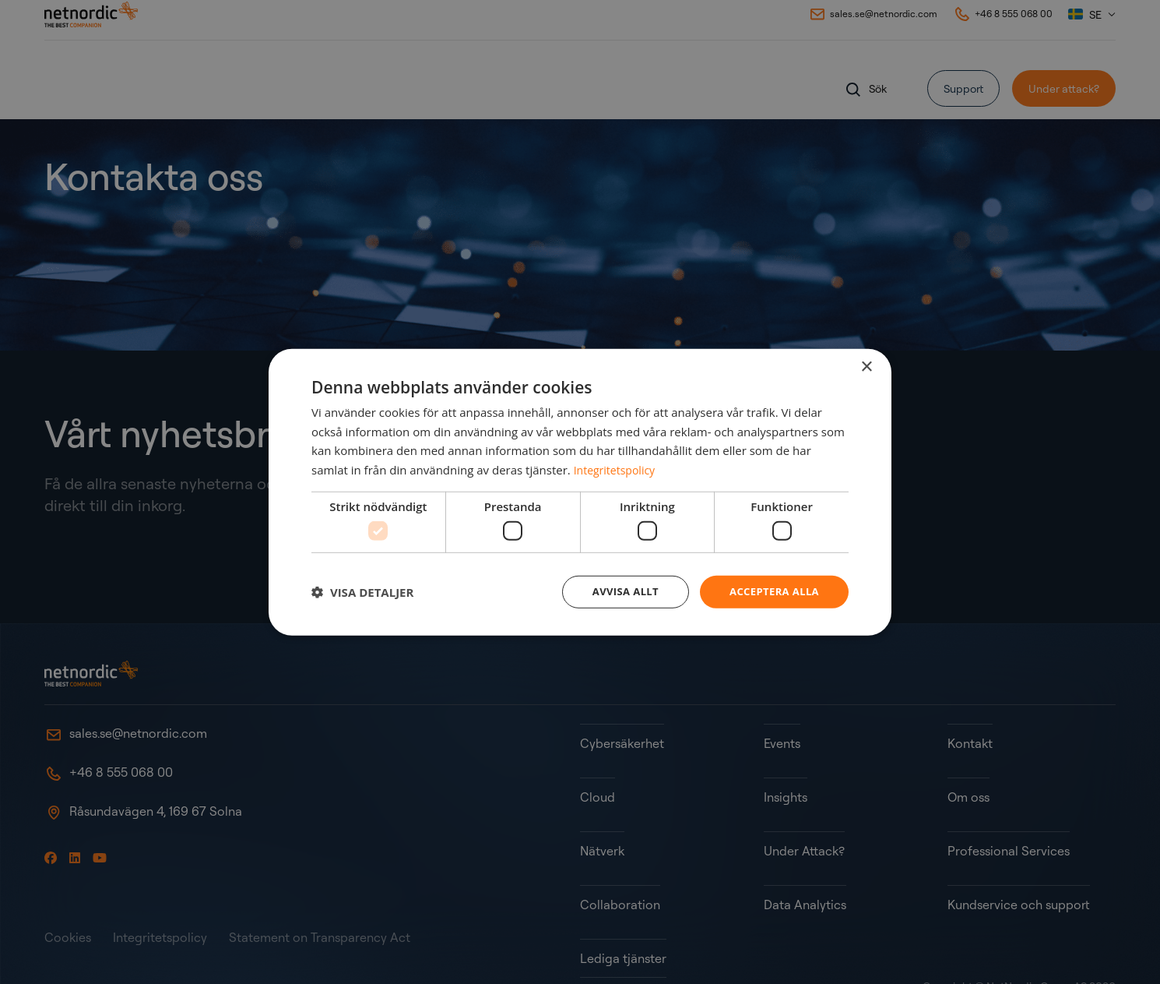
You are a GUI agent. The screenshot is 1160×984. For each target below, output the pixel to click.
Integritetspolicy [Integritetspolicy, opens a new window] (617, 468)
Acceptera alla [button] (771, 591)
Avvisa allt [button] (616, 591)
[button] (362, 592)
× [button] (866, 366)
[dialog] (580, 492)
